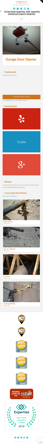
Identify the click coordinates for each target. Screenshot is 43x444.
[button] (21, 19)
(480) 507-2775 (22, 2)
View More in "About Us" (10, 75)
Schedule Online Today (21, 97)
